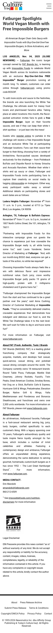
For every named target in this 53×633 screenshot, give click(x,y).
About (14, 602)
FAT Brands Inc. (30, 64)
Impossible (18, 183)
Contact (48, 613)
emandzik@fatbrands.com (16, 488)
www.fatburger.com (12, 339)
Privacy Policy (34, 613)
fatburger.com (27, 88)
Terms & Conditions (38, 608)
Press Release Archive (31, 602)
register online (23, 136)
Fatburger (25, 60)
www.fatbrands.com (37, 408)
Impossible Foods (21, 68)
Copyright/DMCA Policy (13, 613)
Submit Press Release (15, 608)
